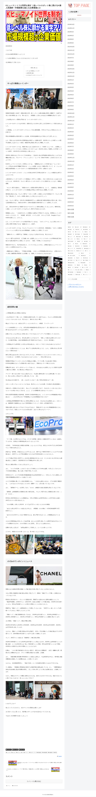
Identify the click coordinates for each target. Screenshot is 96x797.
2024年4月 (71, 172)
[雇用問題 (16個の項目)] (79, 249)
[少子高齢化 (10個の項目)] (86, 260)
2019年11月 (71, 28)
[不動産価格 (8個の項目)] (71, 272)
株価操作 (50, 752)
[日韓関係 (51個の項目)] (87, 230)
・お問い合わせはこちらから (75, 286)
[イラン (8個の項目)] (87, 272)
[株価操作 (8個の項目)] (80, 272)
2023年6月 (71, 143)
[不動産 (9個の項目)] (77, 267)
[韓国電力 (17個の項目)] (87, 246)
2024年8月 (71, 187)
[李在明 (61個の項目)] (78, 230)
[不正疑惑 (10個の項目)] (71, 260)
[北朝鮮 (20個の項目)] (87, 241)
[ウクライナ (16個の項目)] (71, 249)
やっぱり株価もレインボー (33, 71)
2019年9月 (71, 43)
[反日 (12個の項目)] (86, 253)
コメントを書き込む (34, 782)
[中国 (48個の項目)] (70, 232)
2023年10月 (71, 113)
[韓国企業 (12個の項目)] (86, 256)
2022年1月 (71, 80)
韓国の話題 (21, 749)
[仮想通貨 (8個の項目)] (71, 275)
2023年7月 (71, 146)
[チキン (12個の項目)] (87, 251)
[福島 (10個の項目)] (80, 265)
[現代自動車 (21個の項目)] (72, 241)
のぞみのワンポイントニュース (35, 75)
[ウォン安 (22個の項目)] (71, 239)
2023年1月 (71, 124)
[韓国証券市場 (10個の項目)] (73, 263)
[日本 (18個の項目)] (78, 244)
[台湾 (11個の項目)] (79, 258)
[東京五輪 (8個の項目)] (78, 275)
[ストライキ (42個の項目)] (79, 232)
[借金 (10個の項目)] (87, 265)
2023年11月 (71, 117)
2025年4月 (71, 205)
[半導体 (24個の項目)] (87, 237)
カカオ (13, 752)
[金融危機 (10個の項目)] (85, 263)
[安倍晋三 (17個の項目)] (79, 246)
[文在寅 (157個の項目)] (78, 227)
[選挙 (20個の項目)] (80, 241)
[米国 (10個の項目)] (70, 267)
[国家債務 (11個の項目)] (71, 258)
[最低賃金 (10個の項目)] (71, 265)
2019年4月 (71, 32)
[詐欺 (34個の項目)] (87, 232)
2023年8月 (71, 150)
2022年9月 (71, 109)
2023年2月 (71, 128)
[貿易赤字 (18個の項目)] (86, 244)
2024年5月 (71, 176)
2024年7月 (71, 183)
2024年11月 (71, 157)
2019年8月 (71, 39)
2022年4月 (71, 91)
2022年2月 (71, 83)
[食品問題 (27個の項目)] (87, 234)
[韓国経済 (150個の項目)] (86, 227)
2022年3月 (71, 87)
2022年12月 (71, 76)
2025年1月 (71, 194)
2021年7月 (71, 57)
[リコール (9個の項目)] (71, 270)
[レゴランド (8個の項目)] (87, 275)
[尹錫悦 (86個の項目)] (71, 230)
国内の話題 (71, 209)
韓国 (55, 752)
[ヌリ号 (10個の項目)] (78, 260)
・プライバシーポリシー (74, 284)
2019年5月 (71, 35)
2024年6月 (71, 180)
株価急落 (39, 752)
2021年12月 (71, 54)
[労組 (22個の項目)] (79, 239)
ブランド (26, 752)
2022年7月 (71, 102)
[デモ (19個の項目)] (71, 244)
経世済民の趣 (30, 73)
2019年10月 (71, 24)
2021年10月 (71, 46)
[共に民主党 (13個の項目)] (71, 251)
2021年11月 (71, 50)
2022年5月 (71, 94)
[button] (89, 279)
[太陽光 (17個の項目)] (71, 246)
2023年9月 (8, 749)
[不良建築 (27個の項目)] (79, 234)
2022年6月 (71, 98)
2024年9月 (71, 191)
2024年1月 (71, 165)
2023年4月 (71, 135)
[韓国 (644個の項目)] (70, 227)
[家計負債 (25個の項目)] (80, 237)
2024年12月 (71, 161)
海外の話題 (15, 749)
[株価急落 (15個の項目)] (87, 249)
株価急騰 (45, 752)
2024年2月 (71, 168)
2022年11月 (71, 72)
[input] (79, 279)
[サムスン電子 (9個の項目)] (86, 267)
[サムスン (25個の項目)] (71, 237)
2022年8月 (71, 106)
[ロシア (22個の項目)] (87, 239)
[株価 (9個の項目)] (88, 270)
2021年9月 (71, 65)
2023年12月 (71, 120)
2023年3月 (71, 131)
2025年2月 (71, 198)
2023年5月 (71, 139)
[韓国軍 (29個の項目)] (71, 234)
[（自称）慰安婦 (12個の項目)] (73, 256)
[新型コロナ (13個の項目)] (80, 251)
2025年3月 (71, 202)
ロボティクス (33, 752)
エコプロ (8, 752)
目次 (32, 67)
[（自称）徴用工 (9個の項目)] (80, 270)
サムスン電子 (20, 752)
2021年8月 (71, 61)
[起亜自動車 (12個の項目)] (73, 253)
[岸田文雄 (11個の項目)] (87, 258)
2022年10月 (71, 69)
